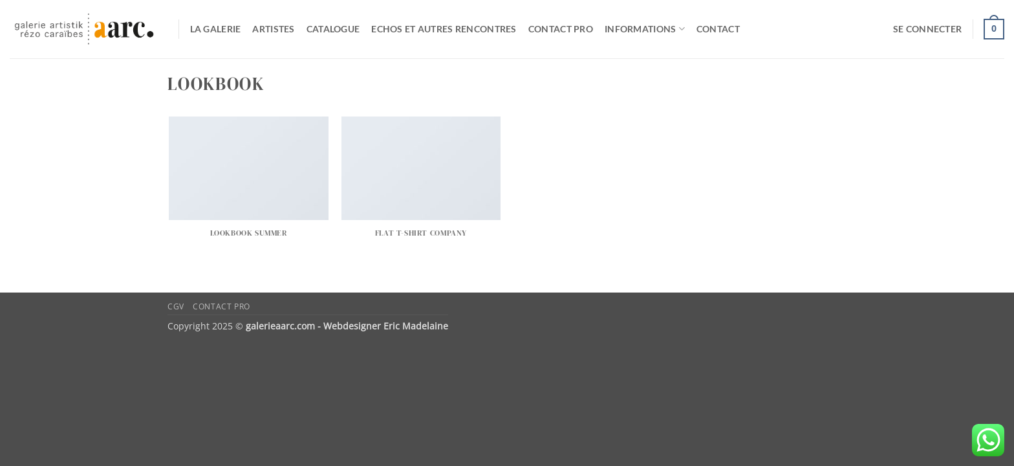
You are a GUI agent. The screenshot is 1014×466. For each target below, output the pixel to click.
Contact (718, 28)
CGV (175, 306)
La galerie (215, 28)
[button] (927, 29)
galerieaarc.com (280, 326)
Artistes (273, 28)
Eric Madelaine (415, 326)
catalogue (333, 28)
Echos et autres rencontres (444, 28)
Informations (645, 29)
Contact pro (560, 28)
